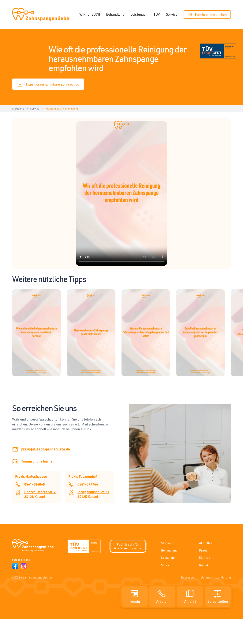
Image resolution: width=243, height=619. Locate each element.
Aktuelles (205, 543)
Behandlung (115, 14)
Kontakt (204, 565)
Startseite (167, 543)
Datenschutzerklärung (216, 577)
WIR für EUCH (89, 14)
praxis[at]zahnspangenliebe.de (45, 449)
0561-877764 (87, 484)
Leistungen (139, 14)
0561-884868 (34, 484)
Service (172, 14)
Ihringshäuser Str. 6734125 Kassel (93, 494)
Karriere (204, 557)
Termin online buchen (37, 461)
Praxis (203, 550)
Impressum (188, 577)
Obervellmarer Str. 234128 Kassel (40, 494)
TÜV (157, 14)
